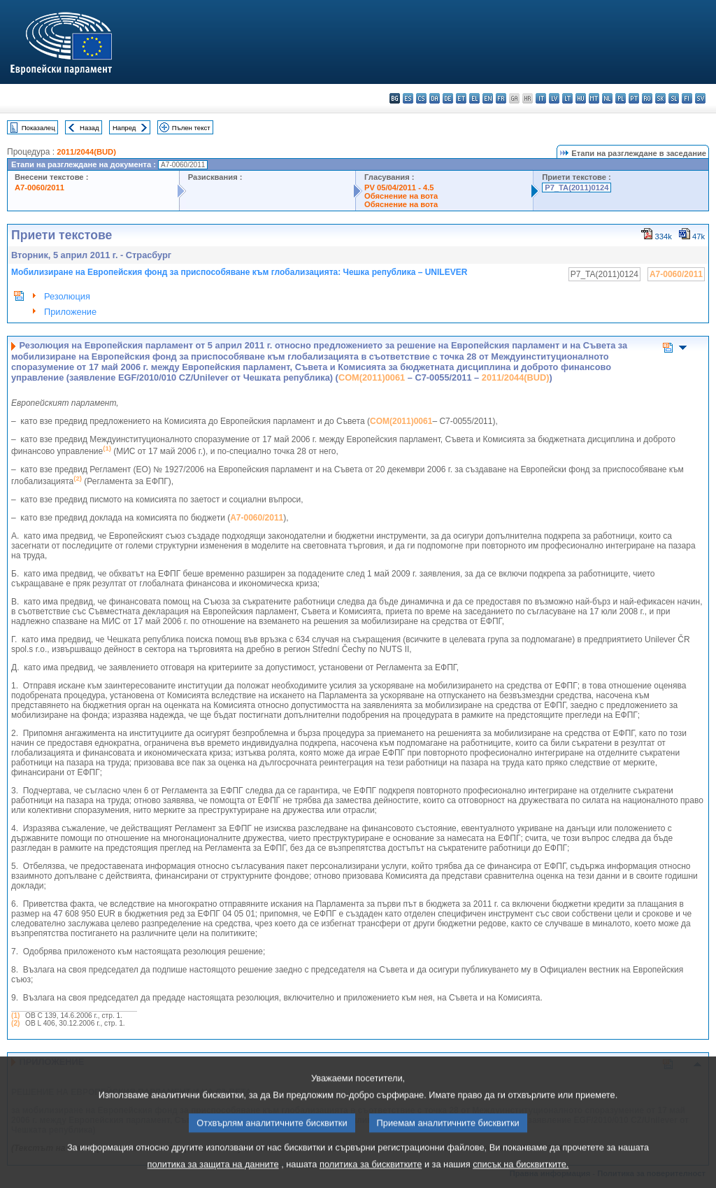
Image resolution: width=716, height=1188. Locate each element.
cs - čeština (421, 98)
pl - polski (620, 98)
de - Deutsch (448, 98)
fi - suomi (687, 98)
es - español (408, 98)
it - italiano (541, 98)
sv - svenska (700, 98)
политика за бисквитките (371, 1178)
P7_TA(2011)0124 (576, 187)
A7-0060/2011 (39, 187)
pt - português (634, 98)
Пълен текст (191, 128)
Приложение (70, 311)
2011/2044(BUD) (86, 152)
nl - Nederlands (607, 98)
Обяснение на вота (401, 196)
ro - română (647, 98)
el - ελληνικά (474, 98)
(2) (15, 1023)
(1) (15, 1015)
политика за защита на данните (213, 1178)
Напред (124, 128)
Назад (89, 128)
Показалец (38, 128)
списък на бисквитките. (520, 1178)
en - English (487, 98)
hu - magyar (580, 98)
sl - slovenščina (673, 98)
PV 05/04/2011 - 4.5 (399, 187)
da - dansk (434, 98)
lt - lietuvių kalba (567, 98)
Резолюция (67, 296)
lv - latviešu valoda (554, 98)
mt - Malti (594, 98)
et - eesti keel (461, 98)
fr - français (501, 98)
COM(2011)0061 (371, 377)
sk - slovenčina (660, 98)
